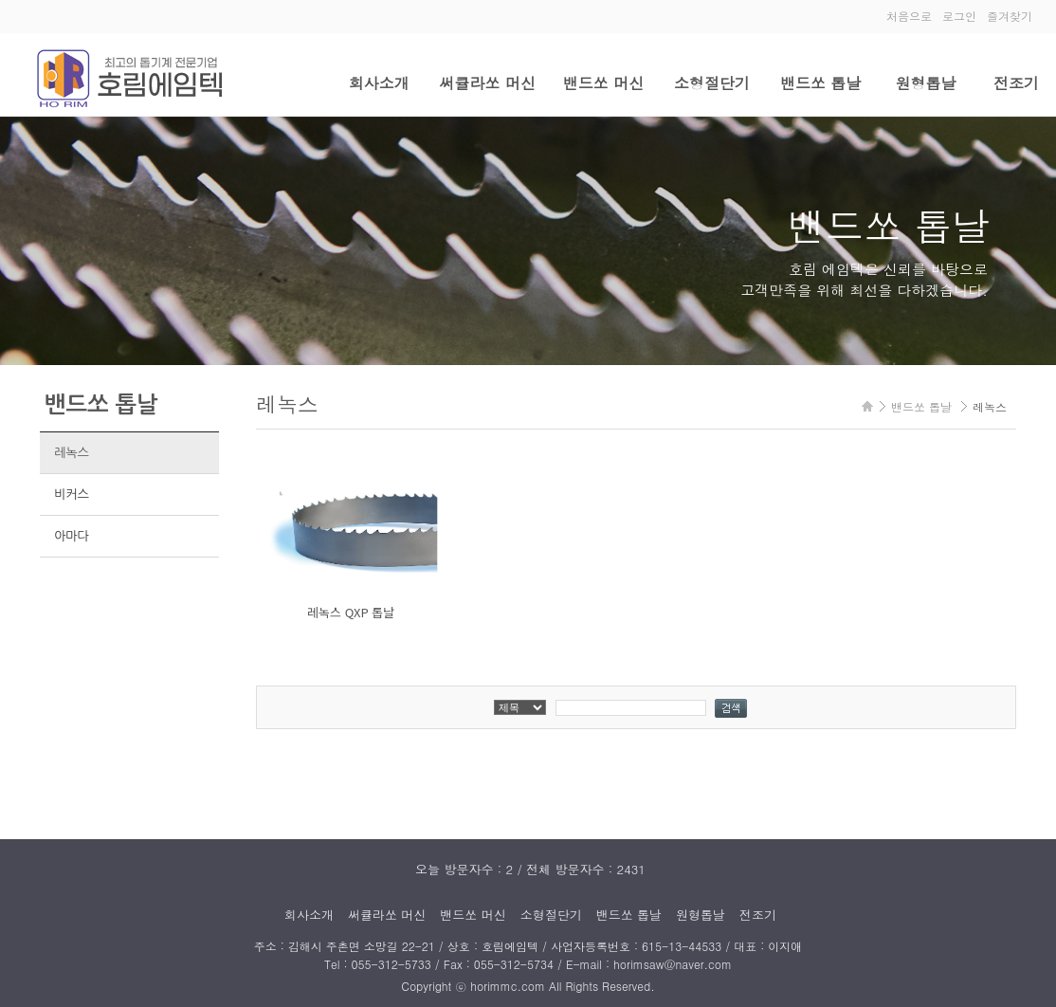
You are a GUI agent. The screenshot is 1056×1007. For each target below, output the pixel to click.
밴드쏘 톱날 (820, 83)
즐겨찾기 (1009, 16)
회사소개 (379, 83)
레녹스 (71, 453)
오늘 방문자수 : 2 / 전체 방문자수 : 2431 (530, 869)
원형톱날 (925, 83)
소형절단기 (712, 83)
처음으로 (909, 16)
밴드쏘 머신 (603, 83)
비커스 (71, 494)
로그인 (959, 16)
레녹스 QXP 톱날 (350, 612)
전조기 (1016, 83)
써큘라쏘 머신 (488, 83)
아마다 (71, 536)
